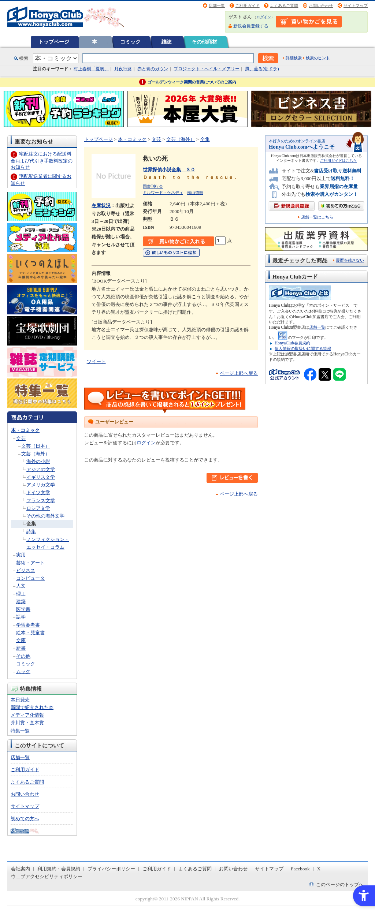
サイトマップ (356, 5)
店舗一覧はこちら (317, 217)
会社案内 (20, 868)
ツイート (96, 361)
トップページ (53, 42)
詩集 (31, 531)
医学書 (23, 609)
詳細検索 (294, 58)
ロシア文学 (38, 508)
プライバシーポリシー (111, 868)
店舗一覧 (217, 5)
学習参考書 (28, 625)
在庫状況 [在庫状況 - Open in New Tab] (101, 205)
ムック (23, 671)
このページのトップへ (340, 884)
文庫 (21, 640)
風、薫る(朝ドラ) (262, 68)
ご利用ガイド (247, 5)
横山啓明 (195, 192)
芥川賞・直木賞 (27, 722)
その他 (23, 656)
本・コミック (25, 430)
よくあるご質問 (284, 5)
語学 (21, 617)
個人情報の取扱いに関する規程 (303, 348)
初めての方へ (25, 818)
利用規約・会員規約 (58, 868)
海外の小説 (38, 461)
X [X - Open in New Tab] (319, 868)
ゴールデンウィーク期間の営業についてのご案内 (192, 82)
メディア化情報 (27, 715)
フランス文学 (40, 500)
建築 (21, 601)
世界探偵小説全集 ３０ (169, 169)
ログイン (263, 17)
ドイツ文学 (38, 492)
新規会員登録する (250, 26)
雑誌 (166, 42)
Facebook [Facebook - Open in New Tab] (300, 868)
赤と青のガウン (152, 68)
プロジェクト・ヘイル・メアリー (207, 68)
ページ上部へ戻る (239, 373)
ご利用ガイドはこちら (338, 160)
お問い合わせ (321, 5)
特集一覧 (20, 730)
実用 (21, 554)
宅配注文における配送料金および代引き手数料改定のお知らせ (42, 160)
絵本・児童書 (30, 632)
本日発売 (20, 699)
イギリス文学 (40, 477)
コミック (130, 42)
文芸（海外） (35, 453)
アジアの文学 (40, 469)
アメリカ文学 (40, 485)
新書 (21, 648)
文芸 (21, 438)
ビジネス (25, 570)
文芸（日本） (35, 446)
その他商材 (204, 42)
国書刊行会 (153, 186)
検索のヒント (318, 58)
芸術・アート (30, 562)
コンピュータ (30, 578)
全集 (31, 523)
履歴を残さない (350, 260)
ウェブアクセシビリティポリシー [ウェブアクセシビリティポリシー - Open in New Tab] (46, 876)
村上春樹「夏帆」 (91, 68)
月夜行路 (123, 68)
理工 (21, 594)
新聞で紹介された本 (32, 707)
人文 (21, 586)
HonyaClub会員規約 (292, 343)
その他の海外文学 (45, 516)
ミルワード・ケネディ (163, 192)
